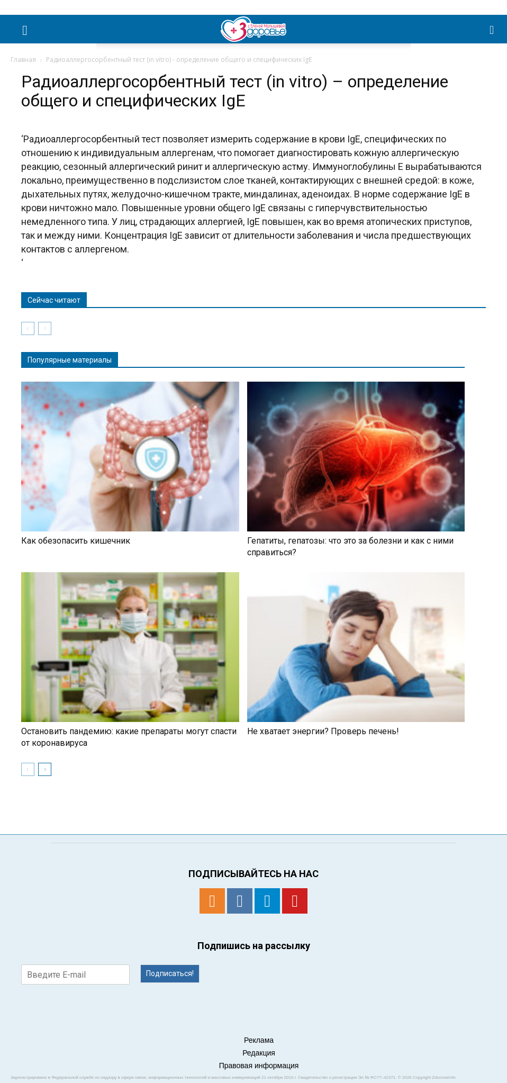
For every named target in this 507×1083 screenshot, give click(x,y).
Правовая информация (259, 1065)
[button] (492, 29)
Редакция (258, 1053)
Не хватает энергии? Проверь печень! (323, 731)
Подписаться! (170, 973)
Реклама (259, 1040)
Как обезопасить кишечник (75, 541)
